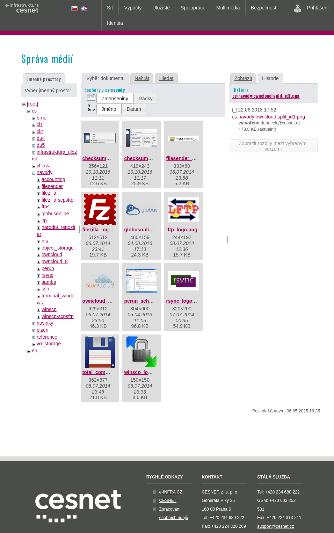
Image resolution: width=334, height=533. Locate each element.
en (34, 350)
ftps (46, 206)
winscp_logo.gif (142, 372)
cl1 (40, 124)
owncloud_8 (55, 261)
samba (49, 282)
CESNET (167, 500)
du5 (41, 145)
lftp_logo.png (181, 229)
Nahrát (142, 78)
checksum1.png (100, 158)
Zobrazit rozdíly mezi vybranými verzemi (273, 146)
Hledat (166, 78)
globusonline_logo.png (151, 229)
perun (48, 268)
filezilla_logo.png (102, 229)
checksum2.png (142, 158)
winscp (49, 309)
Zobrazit (243, 78)
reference (47, 337)
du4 (41, 138)
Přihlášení (311, 8)
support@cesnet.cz (275, 526)
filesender (52, 186)
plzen (42, 330)
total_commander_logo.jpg (113, 372)
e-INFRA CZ (170, 492)
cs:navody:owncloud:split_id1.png (266, 95)
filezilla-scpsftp (57, 200)
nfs (45, 241)
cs (34, 111)
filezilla (49, 193)
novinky (45, 323)
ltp (44, 220)
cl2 (40, 131)
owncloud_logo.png (105, 301)
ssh (45, 288)
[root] (32, 104)
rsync (47, 275)
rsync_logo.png (184, 301)
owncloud (52, 254)
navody (44, 172)
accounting (53, 179)
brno (41, 118)
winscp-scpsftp (58, 316)
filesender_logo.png (189, 158)
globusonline (55, 213)
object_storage (58, 248)
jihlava (44, 165)
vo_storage (49, 343)
